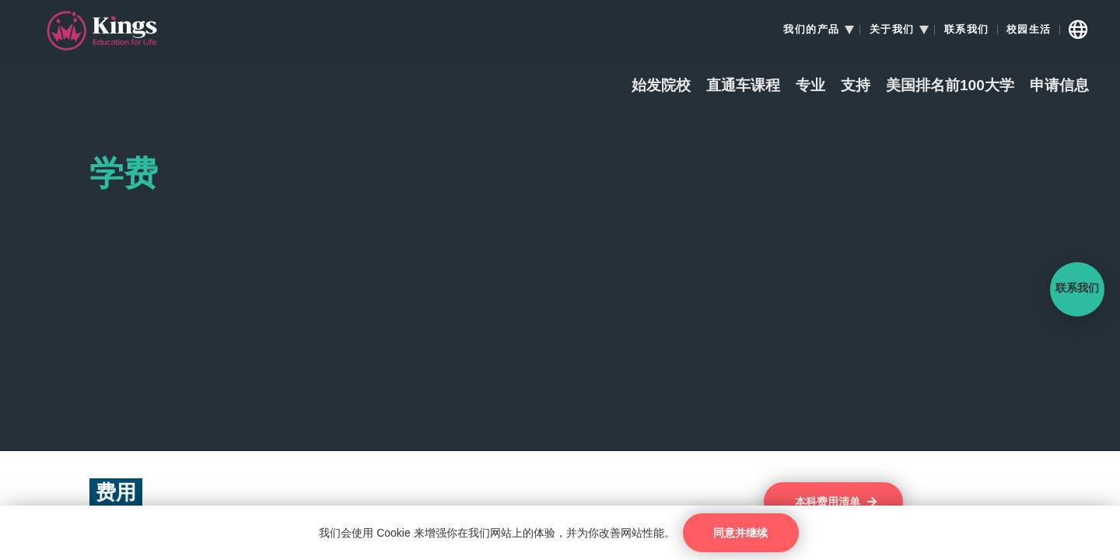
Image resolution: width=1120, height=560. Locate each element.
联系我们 (966, 29)
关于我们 (892, 29)
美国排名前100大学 (950, 86)
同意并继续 (740, 533)
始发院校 (661, 86)
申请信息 (1059, 86)
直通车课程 (743, 86)
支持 (855, 86)
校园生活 (1029, 29)
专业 (810, 86)
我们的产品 (811, 29)
